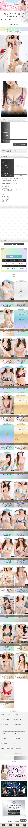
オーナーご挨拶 (5, 719)
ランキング (17, 738)
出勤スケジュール (19, 724)
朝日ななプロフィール (13, 19)
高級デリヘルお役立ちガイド (7, 749)
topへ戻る (23, 820)
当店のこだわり (18, 719)
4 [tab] (17, 73)
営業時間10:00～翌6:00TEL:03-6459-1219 (14, 15)
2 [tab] (13, 73)
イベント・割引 (18, 729)
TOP (2, 19)
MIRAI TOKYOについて (8, 714)
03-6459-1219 (23, 150)
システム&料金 (5, 729)
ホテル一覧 (4, 743)
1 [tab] (10, 73)
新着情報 (4, 738)
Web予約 (17, 714)
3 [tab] (15, 73)
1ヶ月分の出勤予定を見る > (20, 144)
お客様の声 (4, 734)
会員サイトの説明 (19, 753)
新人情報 (17, 734)
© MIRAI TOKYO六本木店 (14, 821)
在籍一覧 (6, 19)
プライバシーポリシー (7, 753)
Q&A (16, 743)
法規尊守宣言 (18, 748)
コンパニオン (5, 724)
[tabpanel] (14, 54)
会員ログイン (5, 758)
